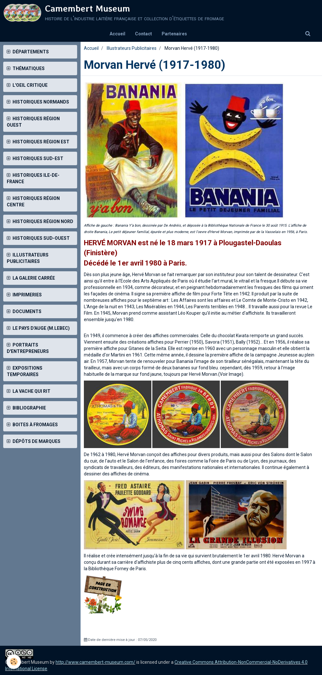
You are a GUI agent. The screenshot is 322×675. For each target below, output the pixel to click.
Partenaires (174, 33)
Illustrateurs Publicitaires (132, 48)
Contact (143, 33)
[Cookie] (13, 661)
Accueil (117, 33)
